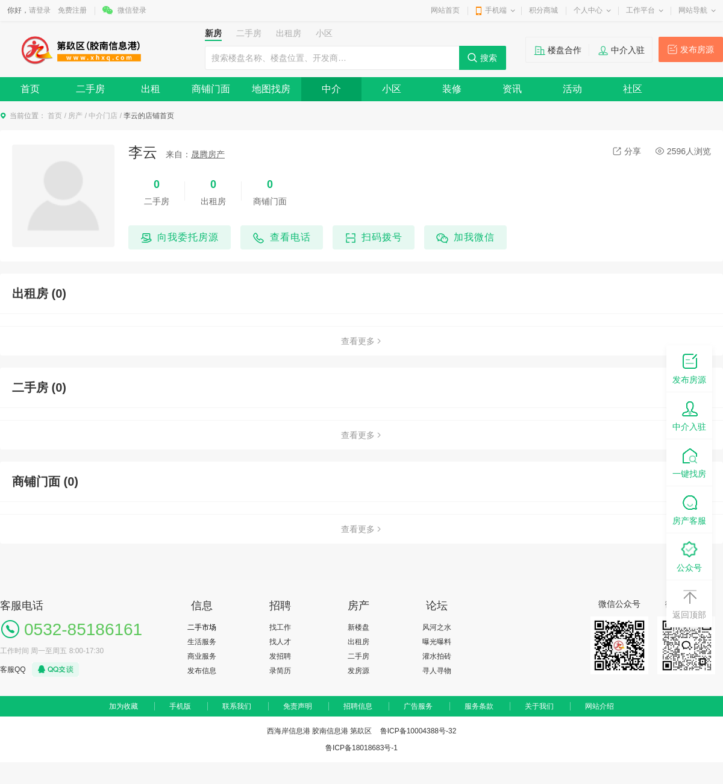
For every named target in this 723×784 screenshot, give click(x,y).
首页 (30, 89)
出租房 (358, 642)
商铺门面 (211, 89)
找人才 (280, 642)
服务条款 (479, 706)
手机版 (180, 706)
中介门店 (103, 115)
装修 (452, 89)
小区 (391, 89)
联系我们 (236, 706)
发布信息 (201, 670)
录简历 (280, 670)
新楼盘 (358, 627)
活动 (572, 89)
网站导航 (692, 10)
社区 (632, 89)
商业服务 (201, 656)
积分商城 (543, 10)
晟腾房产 (208, 154)
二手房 (90, 89)
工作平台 (640, 10)
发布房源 (697, 49)
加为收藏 (123, 706)
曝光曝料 (436, 642)
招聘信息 (357, 706)
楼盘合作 (564, 50)
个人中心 (588, 10)
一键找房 (689, 461)
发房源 (358, 670)
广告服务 (418, 706)
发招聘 (280, 656)
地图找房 (271, 89)
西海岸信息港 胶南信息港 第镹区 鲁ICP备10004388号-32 (362, 731)
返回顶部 (689, 602)
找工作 (280, 627)
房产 (75, 115)
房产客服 (689, 508)
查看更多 (361, 341)
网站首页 (445, 10)
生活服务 (201, 642)
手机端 (496, 10)
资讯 (512, 89)
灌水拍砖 (436, 656)
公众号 (689, 555)
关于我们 (539, 706)
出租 (150, 89)
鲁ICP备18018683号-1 (361, 748)
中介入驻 (628, 50)
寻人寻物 (436, 670)
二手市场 (201, 627)
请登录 (40, 10)
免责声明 (297, 706)
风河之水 (436, 627)
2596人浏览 (683, 151)
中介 (331, 89)
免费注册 (72, 10)
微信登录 (131, 10)
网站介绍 (599, 706)
